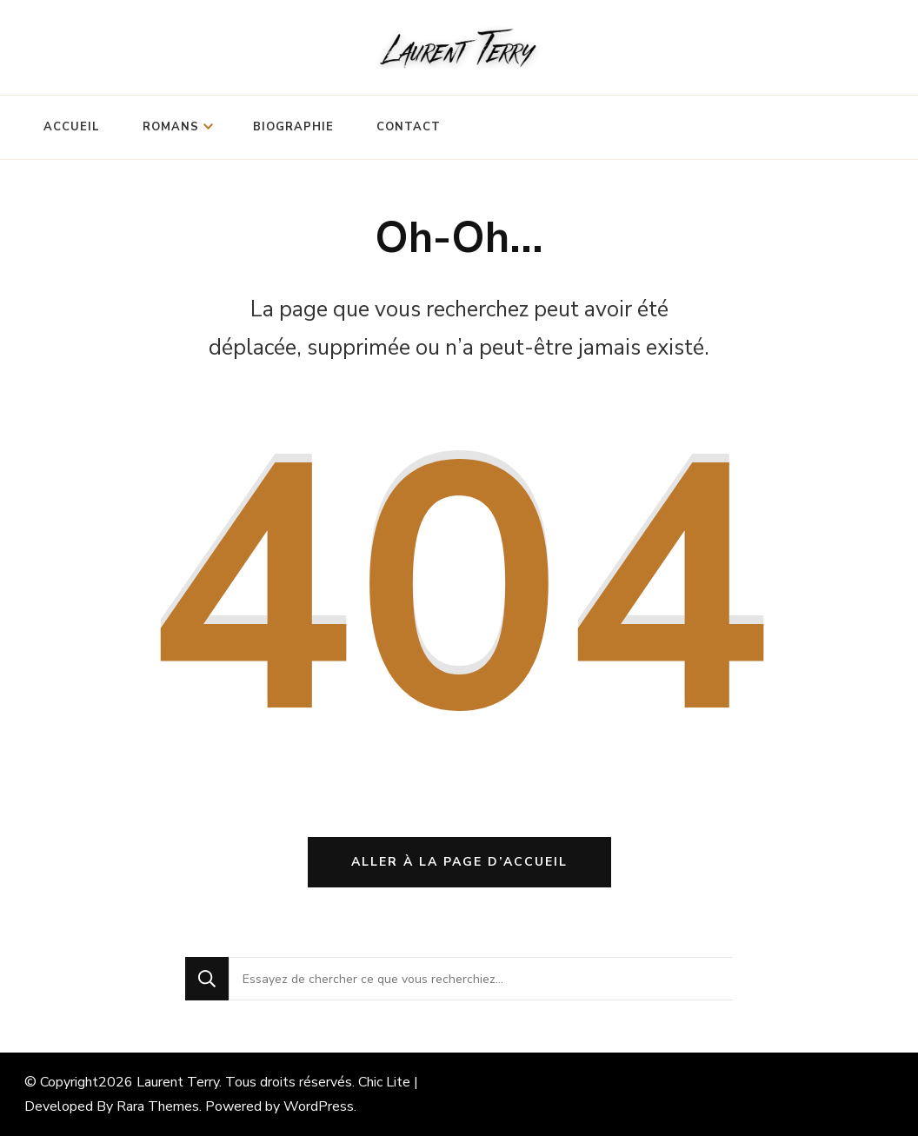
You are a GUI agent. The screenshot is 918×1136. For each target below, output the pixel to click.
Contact (408, 127)
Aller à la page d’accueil (459, 862)
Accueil (71, 127)
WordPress (318, 1106)
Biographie (293, 127)
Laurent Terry (177, 1082)
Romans (171, 127)
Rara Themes (157, 1106)
